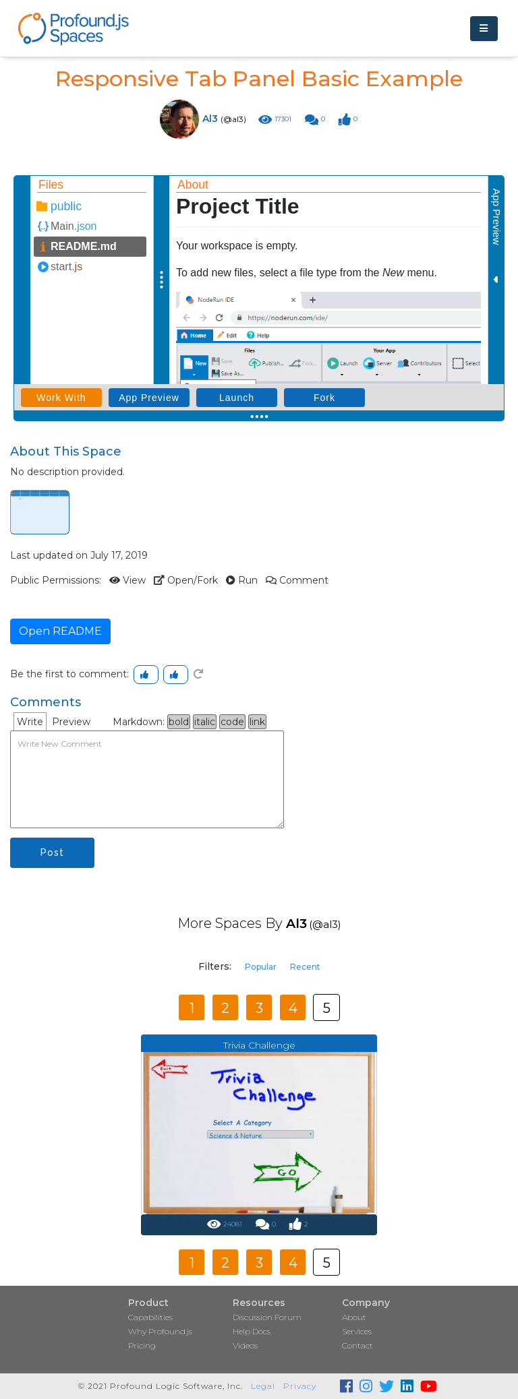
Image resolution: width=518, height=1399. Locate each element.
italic (204, 722)
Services (357, 1331)
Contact (357, 1345)
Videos (245, 1345)
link (257, 722)
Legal (263, 1386)
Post (52, 852)
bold (179, 722)
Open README (60, 631)
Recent (305, 967)
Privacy (299, 1386)
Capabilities (150, 1317)
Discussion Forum (267, 1317)
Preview (71, 722)
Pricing (142, 1345)
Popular (261, 967)
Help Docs (251, 1331)
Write (30, 722)
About (354, 1317)
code (232, 722)
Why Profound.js (160, 1331)
